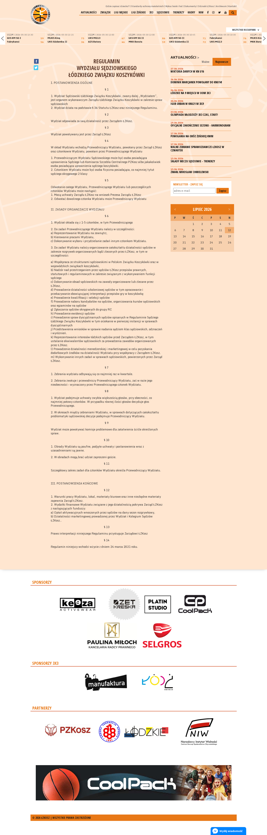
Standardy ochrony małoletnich (147, 6)
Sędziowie (163, 12)
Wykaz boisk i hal (173, 6)
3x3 (151, 12)
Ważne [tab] (205, 62)
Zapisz (222, 191)
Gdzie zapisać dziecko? (117, 6)
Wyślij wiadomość (231, 831)
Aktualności (89, 12)
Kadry (191, 12)
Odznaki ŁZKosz (206, 6)
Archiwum (221, 6)
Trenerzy (178, 12)
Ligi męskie (121, 12)
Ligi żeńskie (138, 12)
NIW (201, 12)
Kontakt (232, 6)
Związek (105, 12)
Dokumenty (190, 6)
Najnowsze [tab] (221, 62)
